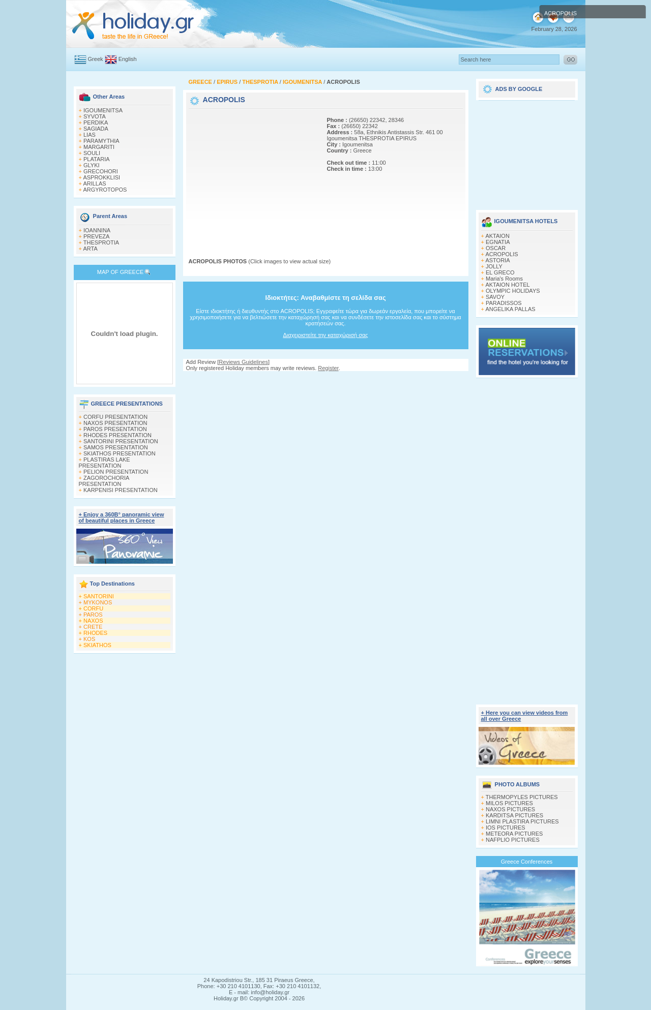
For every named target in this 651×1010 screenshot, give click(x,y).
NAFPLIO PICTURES (513, 840)
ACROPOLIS (501, 254)
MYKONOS (97, 602)
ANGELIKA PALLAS (510, 309)
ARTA (90, 249)
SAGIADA (95, 129)
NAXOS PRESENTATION (115, 423)
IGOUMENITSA (103, 110)
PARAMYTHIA (101, 141)
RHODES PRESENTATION (117, 435)
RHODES (95, 633)
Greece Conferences (527, 862)
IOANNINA (96, 230)
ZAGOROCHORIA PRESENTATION (104, 481)
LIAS (89, 135)
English (128, 59)
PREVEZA (96, 236)
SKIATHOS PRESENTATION (119, 453)
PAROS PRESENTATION (115, 429)
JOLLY (494, 266)
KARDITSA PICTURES (514, 815)
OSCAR (496, 248)
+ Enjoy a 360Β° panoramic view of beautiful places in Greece (121, 517)
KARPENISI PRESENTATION (120, 490)
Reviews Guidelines (243, 362)
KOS (89, 639)
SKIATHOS (97, 645)
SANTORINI (98, 596)
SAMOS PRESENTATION (115, 447)
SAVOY (495, 297)
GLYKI (91, 165)
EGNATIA (498, 242)
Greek (95, 59)
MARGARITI (98, 147)
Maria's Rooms (504, 279)
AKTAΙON (497, 236)
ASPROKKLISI (101, 177)
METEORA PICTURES (514, 834)
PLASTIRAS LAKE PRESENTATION (104, 462)
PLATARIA (96, 159)
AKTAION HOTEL (507, 285)
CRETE (92, 627)
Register (328, 368)
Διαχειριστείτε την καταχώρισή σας (325, 335)
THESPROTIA (101, 242)
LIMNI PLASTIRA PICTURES (522, 821)
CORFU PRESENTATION (115, 417)
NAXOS (93, 621)
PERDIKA (95, 122)
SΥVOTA (94, 116)
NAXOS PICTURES (510, 809)
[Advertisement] (252, 174)
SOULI (91, 153)
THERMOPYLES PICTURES (522, 797)
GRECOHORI (100, 171)
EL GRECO (500, 272)
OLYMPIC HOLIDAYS (513, 291)
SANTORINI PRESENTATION (120, 441)
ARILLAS (94, 183)
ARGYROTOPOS (105, 190)
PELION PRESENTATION (115, 472)
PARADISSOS (504, 303)
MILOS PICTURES (509, 803)
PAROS (93, 614)
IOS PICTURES (505, 827)
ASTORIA (497, 260)
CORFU (93, 608)
